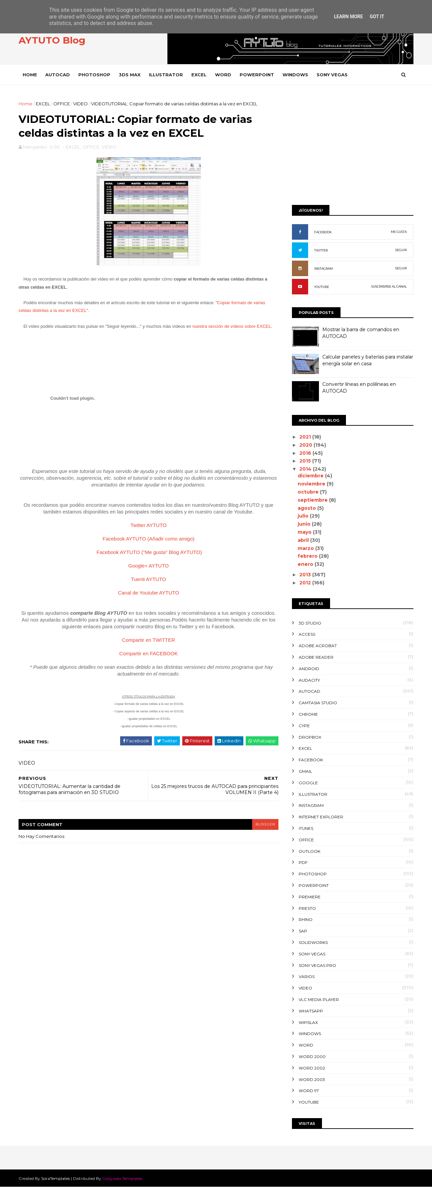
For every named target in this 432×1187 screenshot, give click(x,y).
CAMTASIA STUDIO (318, 702)
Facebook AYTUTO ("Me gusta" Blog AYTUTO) (149, 552)
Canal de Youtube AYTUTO (148, 593)
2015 (305, 461)
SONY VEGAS (332, 74)
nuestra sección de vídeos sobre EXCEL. (232, 326)
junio (305, 524)
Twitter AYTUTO (149, 525)
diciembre (311, 476)
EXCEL (199, 74)
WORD (223, 74)
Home (30, 74)
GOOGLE (308, 782)
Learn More (348, 16)
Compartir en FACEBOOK (148, 653)
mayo (305, 532)
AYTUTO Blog (52, 40)
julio (304, 516)
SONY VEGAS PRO (317, 965)
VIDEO (80, 103)
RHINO (306, 919)
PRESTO (307, 908)
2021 (305, 437)
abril (304, 540)
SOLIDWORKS (313, 942)
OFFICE (61, 103)
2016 (306, 453)
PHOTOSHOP (94, 74)
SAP (303, 930)
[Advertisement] (352, 147)
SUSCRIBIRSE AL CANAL (389, 286)
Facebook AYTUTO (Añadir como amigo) (148, 539)
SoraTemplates (55, 1178)
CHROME (308, 714)
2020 (306, 445)
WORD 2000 (312, 1056)
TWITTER (321, 250)
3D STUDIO (310, 623)
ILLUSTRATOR (166, 74)
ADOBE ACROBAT (318, 645)
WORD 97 (309, 1090)
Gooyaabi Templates (122, 1178)
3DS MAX (129, 74)
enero (306, 564)
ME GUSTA (399, 232)
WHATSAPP (311, 1010)
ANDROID (309, 668)
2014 (306, 469)
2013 (305, 575)
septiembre (313, 500)
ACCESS (307, 634)
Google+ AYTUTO (148, 566)
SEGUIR (401, 250)
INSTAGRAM (323, 268)
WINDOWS (295, 74)
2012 (305, 583)
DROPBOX (310, 737)
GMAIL (305, 771)
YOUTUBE (321, 287)
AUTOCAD (57, 74)
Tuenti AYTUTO (148, 579)
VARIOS (307, 976)
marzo (306, 548)
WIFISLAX (308, 1022)
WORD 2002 (312, 1068)
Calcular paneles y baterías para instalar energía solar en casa (367, 360)
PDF (303, 862)
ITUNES (306, 828)
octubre (309, 492)
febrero (308, 556)
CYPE (304, 725)
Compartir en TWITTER (148, 640)
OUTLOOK (309, 851)
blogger (265, 824)
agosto (307, 508)
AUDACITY (309, 680)
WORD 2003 (312, 1079)
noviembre (312, 484)
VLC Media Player (319, 999)
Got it (377, 16)
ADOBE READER (316, 657)
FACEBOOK (323, 232)
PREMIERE (310, 896)
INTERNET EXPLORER (321, 816)
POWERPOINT (257, 74)
